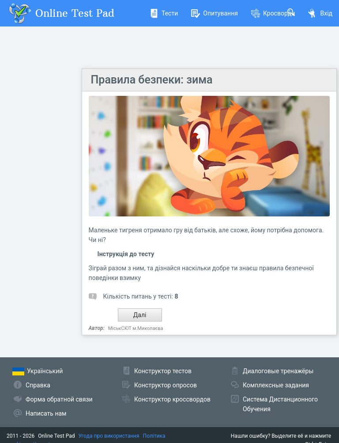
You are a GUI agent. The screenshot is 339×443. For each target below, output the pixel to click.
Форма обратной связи (59, 399)
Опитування (214, 13)
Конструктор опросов (165, 385)
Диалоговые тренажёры (278, 371)
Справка (38, 385)
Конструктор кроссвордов (172, 399)
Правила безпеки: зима (152, 79)
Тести (164, 13)
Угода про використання (109, 436)
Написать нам (46, 413)
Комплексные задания (276, 385)
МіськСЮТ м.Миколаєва (135, 328)
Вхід (320, 13)
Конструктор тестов (163, 371)
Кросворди (273, 13)
